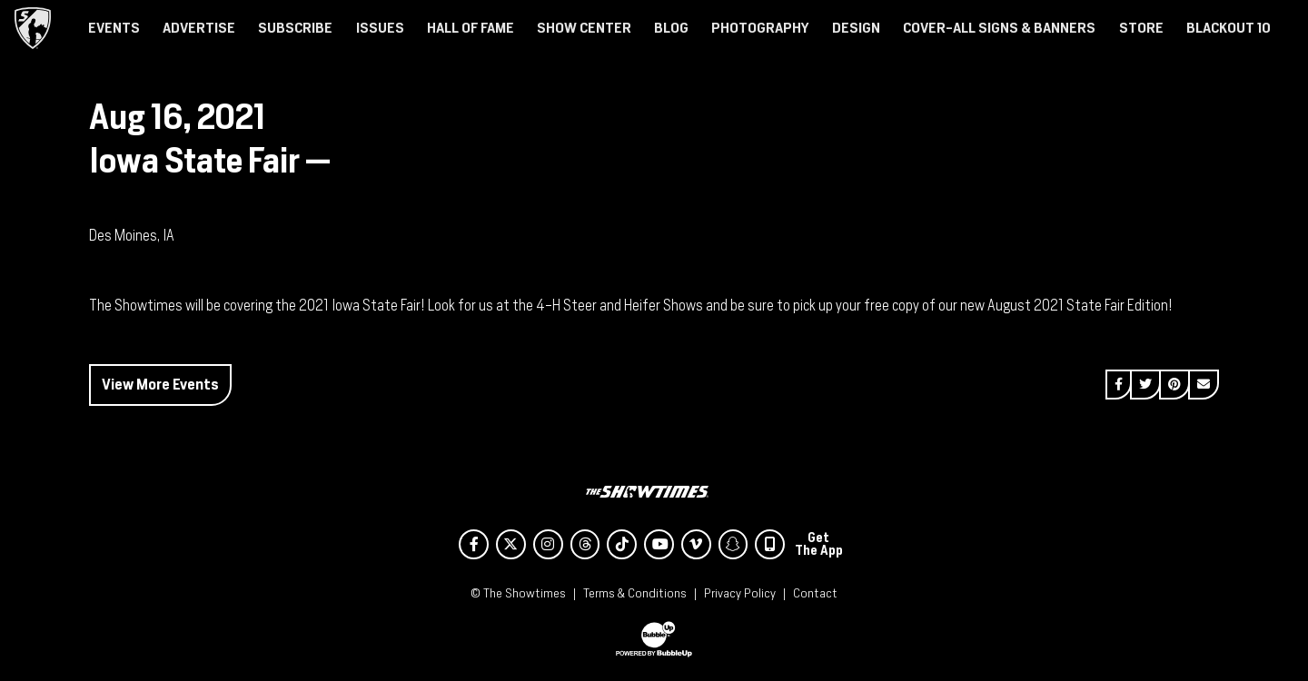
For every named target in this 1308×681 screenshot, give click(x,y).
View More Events (160, 384)
